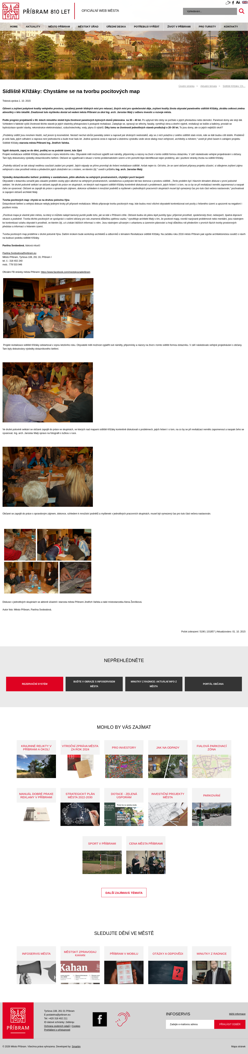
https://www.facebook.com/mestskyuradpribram (65, 272)
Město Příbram (59, 26)
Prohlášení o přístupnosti (57, 1029)
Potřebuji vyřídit (146, 26)
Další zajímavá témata (124, 892)
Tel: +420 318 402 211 (56, 1018)
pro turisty (207, 26)
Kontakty (231, 26)
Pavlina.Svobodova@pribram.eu (19, 253)
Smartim (76, 1046)
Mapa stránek (238, 1046)
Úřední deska (116, 26)
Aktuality (33, 26)
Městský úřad (88, 26)
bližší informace (237, 1014)
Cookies (76, 1026)
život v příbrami (179, 26)
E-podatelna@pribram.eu (57, 1014)
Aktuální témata (208, 86)
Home (14, 26)
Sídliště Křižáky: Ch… (234, 86)
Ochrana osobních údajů (57, 1026)
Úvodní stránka (187, 86)
